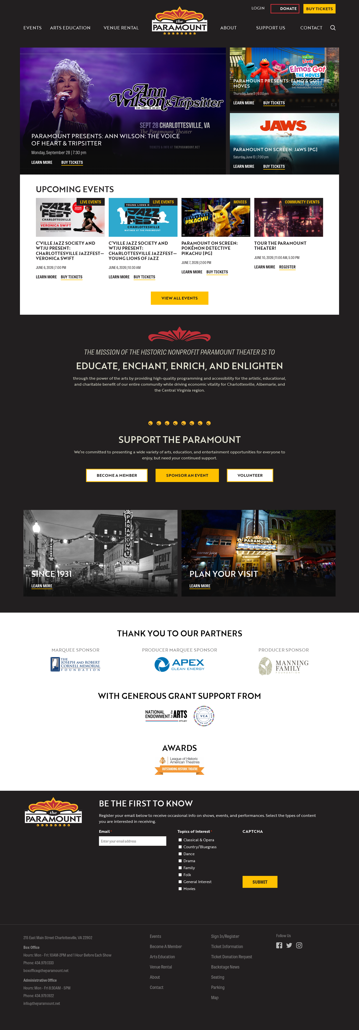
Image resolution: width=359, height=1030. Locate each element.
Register (287, 267)
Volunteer (250, 475)
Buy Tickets (72, 162)
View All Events (180, 298)
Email (105, 831)
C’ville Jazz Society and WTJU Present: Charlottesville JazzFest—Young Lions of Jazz (143, 250)
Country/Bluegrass (200, 846)
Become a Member (117, 475)
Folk (187, 874)
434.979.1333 (44, 963)
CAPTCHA (253, 831)
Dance (188, 853)
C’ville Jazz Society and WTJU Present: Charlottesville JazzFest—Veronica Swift (70, 250)
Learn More (41, 162)
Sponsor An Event (187, 475)
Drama (189, 860)
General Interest (197, 881)
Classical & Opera (198, 840)
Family (189, 867)
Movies (189, 888)
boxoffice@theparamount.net (46, 970)
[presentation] (280, 857)
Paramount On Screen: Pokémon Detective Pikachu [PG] (209, 248)
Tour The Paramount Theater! (280, 245)
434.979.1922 (44, 995)
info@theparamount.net (41, 1003)
